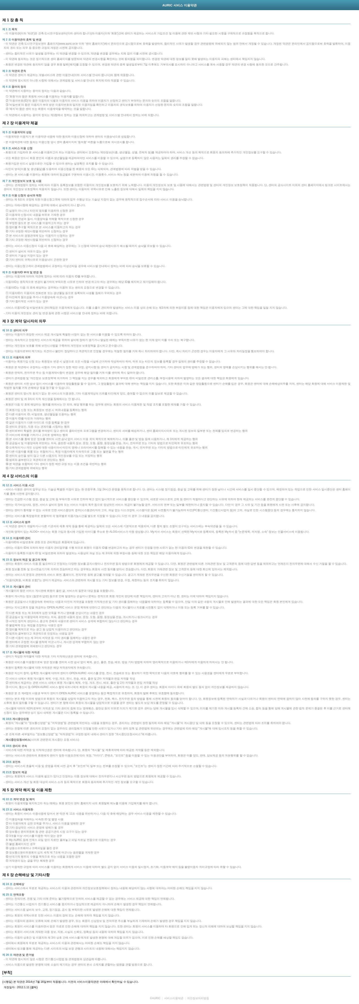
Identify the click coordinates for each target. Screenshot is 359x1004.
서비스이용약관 (173, 998)
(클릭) (34, 987)
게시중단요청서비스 (17, 739)
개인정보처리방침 (198, 998)
